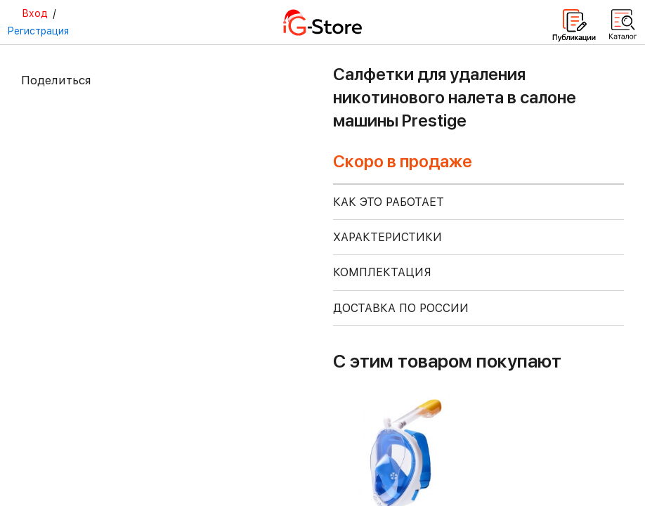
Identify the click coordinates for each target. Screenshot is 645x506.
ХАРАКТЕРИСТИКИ (387, 237)
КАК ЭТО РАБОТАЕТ (388, 202)
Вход (35, 13)
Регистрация (38, 31)
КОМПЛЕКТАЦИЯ (382, 272)
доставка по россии (401, 308)
